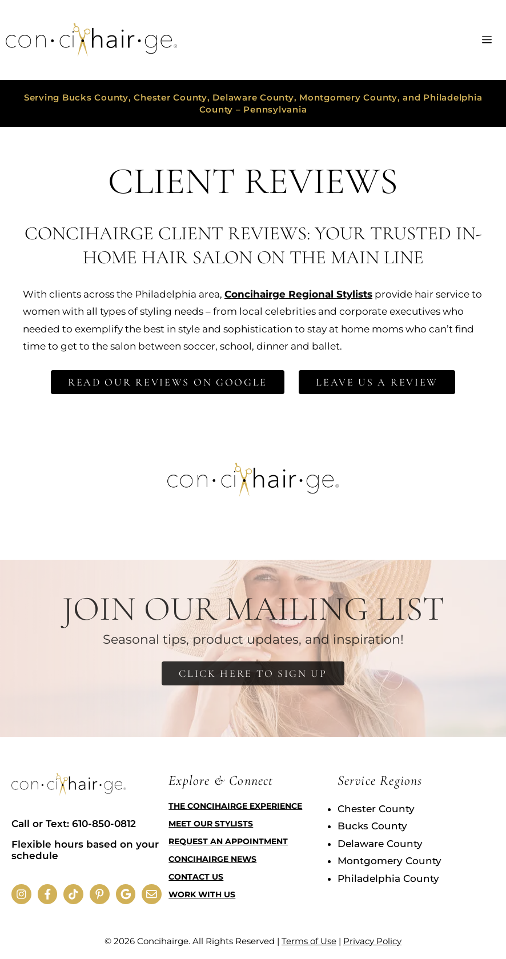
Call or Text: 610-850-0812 (73, 823)
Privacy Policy (372, 941)
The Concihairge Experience (235, 806)
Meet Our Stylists (210, 823)
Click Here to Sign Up (253, 673)
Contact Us (195, 877)
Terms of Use (309, 941)
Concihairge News (212, 859)
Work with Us (201, 894)
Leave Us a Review (377, 382)
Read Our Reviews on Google (167, 382)
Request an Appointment (228, 841)
